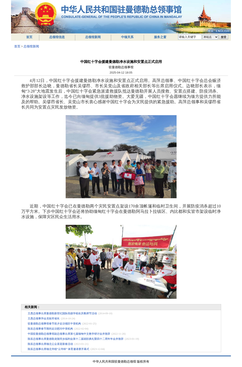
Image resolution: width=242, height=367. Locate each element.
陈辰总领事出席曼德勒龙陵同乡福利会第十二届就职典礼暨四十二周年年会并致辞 (76, 338)
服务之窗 (160, 37)
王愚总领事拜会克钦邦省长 (44, 318)
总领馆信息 (57, 37)
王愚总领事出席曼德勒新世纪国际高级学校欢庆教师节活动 (62, 313)
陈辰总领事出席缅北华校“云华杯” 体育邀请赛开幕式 (58, 349)
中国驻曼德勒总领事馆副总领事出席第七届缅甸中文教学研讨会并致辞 (69, 333)
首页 (29, 37)
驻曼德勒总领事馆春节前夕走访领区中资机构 (54, 323)
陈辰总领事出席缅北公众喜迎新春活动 (50, 344)
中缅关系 (127, 37)
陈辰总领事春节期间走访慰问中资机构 (50, 328)
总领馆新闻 (93, 37)
